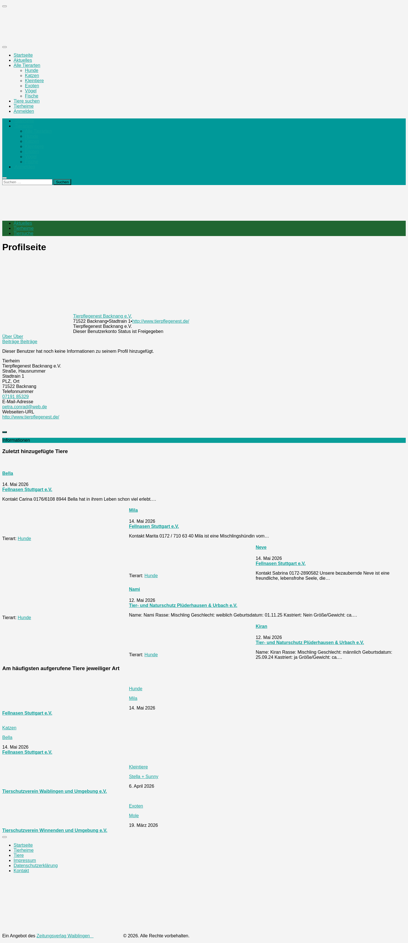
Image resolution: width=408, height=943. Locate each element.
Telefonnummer (17, 391)
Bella (7, 473)
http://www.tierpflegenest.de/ (160, 321)
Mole (134, 815)
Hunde (31, 70)
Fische (31, 96)
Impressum (25, 860)
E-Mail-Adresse (17, 401)
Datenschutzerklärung (36, 865)
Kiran (261, 626)
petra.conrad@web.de (24, 406)
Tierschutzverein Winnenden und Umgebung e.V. (54, 830)
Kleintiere (34, 80)
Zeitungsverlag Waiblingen (79, 935)
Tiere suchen (27, 101)
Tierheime (24, 106)
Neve (261, 547)
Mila (133, 510)
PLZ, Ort (10, 381)
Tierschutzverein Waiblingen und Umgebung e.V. (54, 791)
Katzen (32, 75)
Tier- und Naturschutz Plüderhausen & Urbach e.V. (183, 605)
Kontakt (21, 870)
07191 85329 (15, 396)
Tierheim (11, 360)
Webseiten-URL (18, 411)
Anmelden (24, 111)
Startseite (23, 55)
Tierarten (23, 126)
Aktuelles (23, 60)
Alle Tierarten (27, 65)
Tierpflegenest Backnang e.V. (102, 316)
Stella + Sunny (143, 776)
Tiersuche (23, 233)
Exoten (32, 85)
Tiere (19, 855)
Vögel (31, 90)
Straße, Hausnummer (24, 371)
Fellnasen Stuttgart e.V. (27, 489)
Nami (134, 589)
